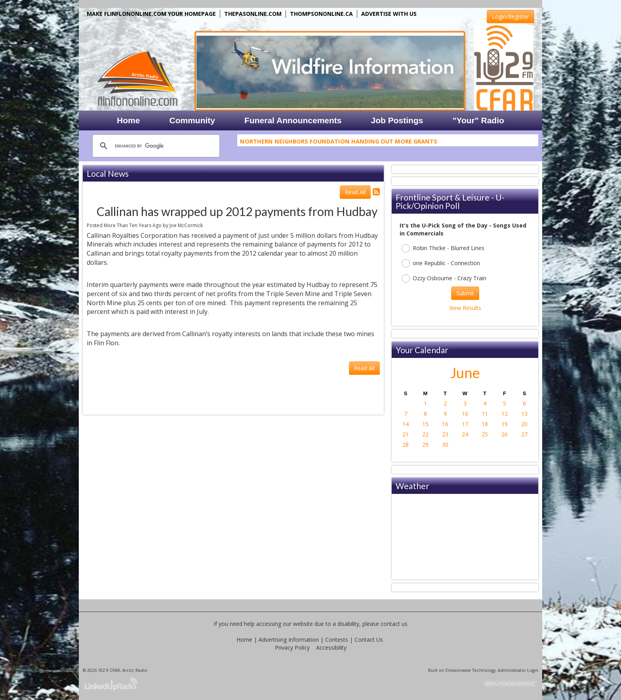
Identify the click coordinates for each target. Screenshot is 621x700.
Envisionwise (458, 670)
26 (504, 434)
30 (445, 444)
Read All (355, 192)
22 (425, 434)
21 (405, 434)
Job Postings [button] (397, 120)
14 (405, 424)
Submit (465, 293)
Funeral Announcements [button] (292, 120)
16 (445, 424)
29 (425, 444)
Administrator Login (518, 670)
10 (465, 413)
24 (465, 434)
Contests (336, 639)
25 (485, 434)
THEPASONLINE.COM (253, 13)
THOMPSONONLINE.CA (321, 13)
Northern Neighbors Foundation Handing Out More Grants (338, 143)
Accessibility (331, 647)
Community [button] (192, 120)
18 (485, 424)
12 (504, 413)
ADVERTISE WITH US (389, 13)
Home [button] (128, 120)
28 (405, 444)
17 (465, 424)
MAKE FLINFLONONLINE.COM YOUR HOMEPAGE (151, 13)
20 (524, 424)
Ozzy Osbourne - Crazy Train (444, 278)
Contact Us (368, 639)
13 (524, 413)
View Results (465, 308)
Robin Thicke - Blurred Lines (443, 248)
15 (425, 424)
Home (244, 639)
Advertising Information (289, 639)
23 (445, 434)
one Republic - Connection (441, 263)
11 (485, 413)
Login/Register (510, 16)
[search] (155, 146)
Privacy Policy (292, 647)
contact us (394, 623)
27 (524, 434)
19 (504, 424)
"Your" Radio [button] (478, 120)
